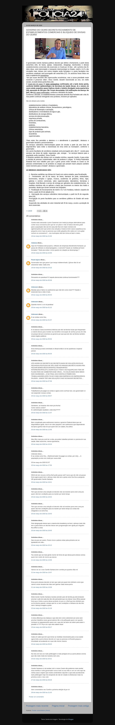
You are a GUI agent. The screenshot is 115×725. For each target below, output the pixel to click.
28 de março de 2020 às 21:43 (41, 692)
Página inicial (58, 706)
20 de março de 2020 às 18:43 (41, 514)
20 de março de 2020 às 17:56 (41, 465)
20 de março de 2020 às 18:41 (41, 482)
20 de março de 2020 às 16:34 (41, 444)
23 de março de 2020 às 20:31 (41, 659)
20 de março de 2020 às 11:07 (41, 413)
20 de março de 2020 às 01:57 (41, 320)
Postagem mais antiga (78, 706)
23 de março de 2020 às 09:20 (41, 644)
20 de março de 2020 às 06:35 (41, 354)
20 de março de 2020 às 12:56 (41, 429)
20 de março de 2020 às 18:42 (41, 497)
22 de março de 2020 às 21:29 (41, 608)
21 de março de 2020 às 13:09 (41, 587)
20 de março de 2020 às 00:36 (41, 280)
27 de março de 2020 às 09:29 (41, 680)
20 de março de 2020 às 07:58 (41, 381)
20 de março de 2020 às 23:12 (41, 545)
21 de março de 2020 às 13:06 (41, 560)
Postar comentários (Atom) (41, 710)
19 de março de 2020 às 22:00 (41, 253)
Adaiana (34, 243)
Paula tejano (35, 260)
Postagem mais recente (37, 706)
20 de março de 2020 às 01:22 (41, 307)
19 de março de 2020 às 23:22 (41, 267)
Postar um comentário (36, 697)
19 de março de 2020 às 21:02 (41, 236)
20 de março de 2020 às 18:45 (41, 530)
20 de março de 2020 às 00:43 (41, 295)
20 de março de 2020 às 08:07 (41, 396)
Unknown (34, 287)
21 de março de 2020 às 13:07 (41, 572)
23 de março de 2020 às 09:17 (41, 627)
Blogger (70, 719)
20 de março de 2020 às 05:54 (41, 339)
